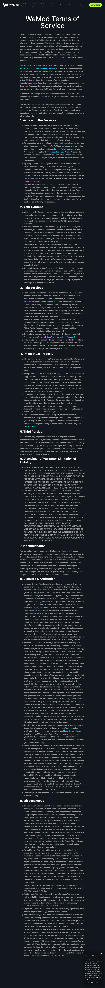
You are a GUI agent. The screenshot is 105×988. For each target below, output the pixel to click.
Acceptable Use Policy (45, 68)
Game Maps (43, 5)
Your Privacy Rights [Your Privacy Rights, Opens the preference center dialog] (93, 983)
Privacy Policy (26, 68)
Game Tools (52, 5)
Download (95, 5)
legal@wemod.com (28, 83)
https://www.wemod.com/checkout (39, 302)
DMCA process (30, 426)
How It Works (23, 5)
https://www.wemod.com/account (60, 337)
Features (63, 5)
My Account (81, 5)
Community (72, 5)
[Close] (101, 953)
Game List (34, 5)
